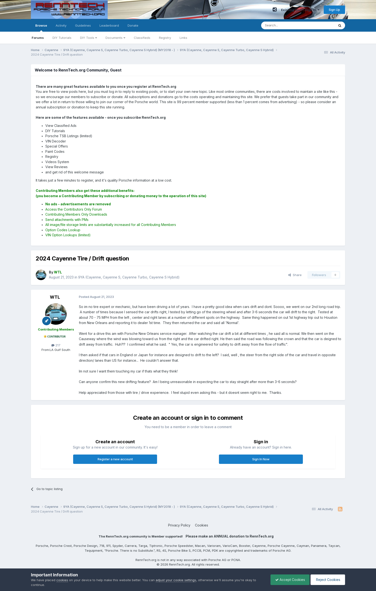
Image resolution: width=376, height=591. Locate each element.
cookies (62, 580)
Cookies (201, 525)
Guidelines (83, 25)
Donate (133, 25)
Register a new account (115, 459)
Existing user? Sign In (300, 10)
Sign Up (334, 10)
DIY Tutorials (62, 38)
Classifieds (142, 38)
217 (55, 345)
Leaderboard (109, 25)
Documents (115, 38)
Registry (165, 38)
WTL (55, 297)
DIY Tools (88, 38)
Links (183, 38)
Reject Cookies (327, 580)
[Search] (285, 25)
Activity (61, 25)
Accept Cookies (289, 580)
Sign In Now (261, 459)
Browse (41, 28)
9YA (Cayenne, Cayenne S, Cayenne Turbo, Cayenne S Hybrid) (129, 277)
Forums (38, 38)
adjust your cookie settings (176, 580)
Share (295, 275)
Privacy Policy (179, 525)
